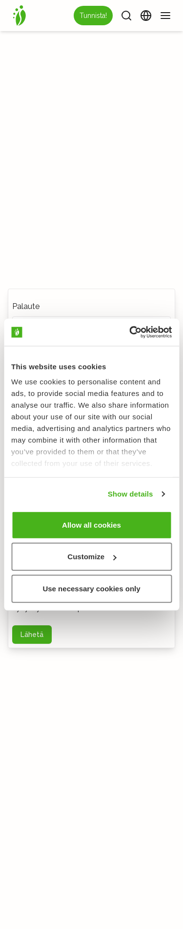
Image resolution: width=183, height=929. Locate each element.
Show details (130, 494)
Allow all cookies (91, 524)
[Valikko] (165, 15)
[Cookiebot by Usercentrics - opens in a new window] (130, 332)
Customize (91, 556)
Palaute (26, 306)
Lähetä (31, 634)
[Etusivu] (19, 15)
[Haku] (126, 15)
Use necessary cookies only (91, 588)
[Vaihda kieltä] (146, 15)
